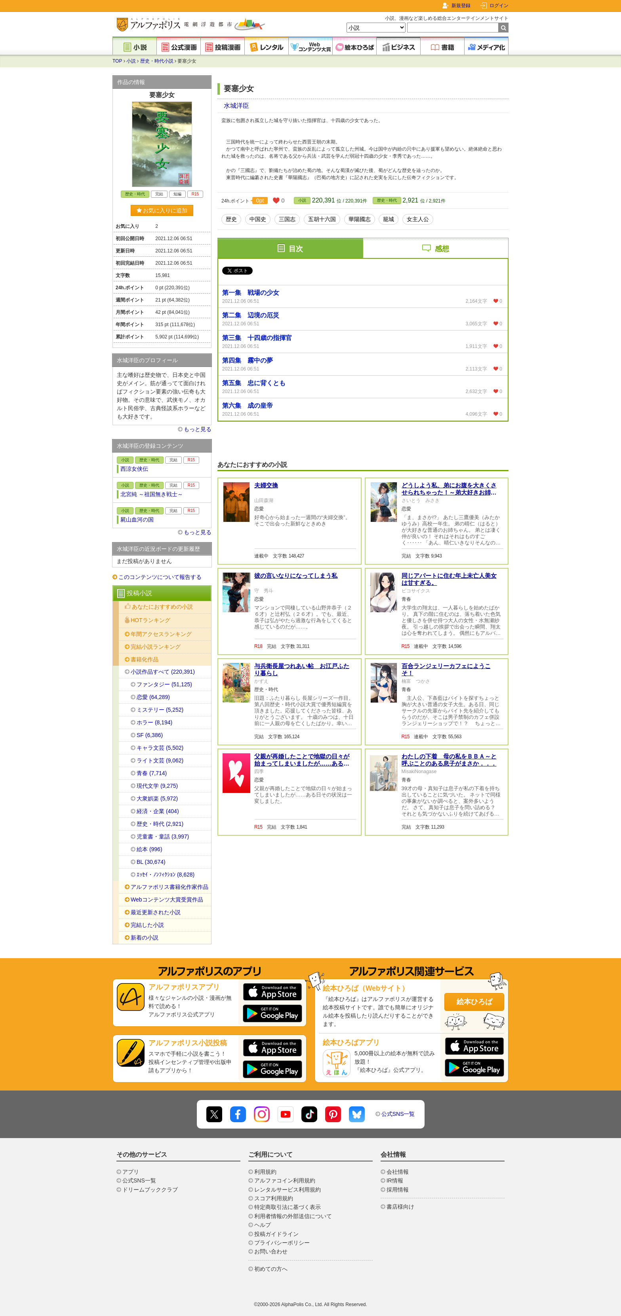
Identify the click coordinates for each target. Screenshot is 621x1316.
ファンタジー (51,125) (164, 684)
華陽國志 (360, 219)
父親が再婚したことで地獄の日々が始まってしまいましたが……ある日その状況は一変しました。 (301, 763)
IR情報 (395, 1180)
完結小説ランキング (156, 647)
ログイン (499, 5)
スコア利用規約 (273, 1198)
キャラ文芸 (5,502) (160, 748)
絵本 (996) (149, 849)
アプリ (130, 1172)
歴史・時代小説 (156, 61)
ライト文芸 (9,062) (160, 760)
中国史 (258, 219)
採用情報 (398, 1189)
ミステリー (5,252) (160, 710)
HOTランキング (150, 620)
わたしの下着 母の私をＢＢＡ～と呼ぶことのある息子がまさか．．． (449, 760)
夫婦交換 (266, 485)
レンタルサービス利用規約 (287, 1189)
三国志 (287, 219)
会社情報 (398, 1172)
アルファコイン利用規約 (284, 1180)
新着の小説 (144, 937)
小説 (131, 61)
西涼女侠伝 (134, 469)
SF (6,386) (150, 735)
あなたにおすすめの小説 (162, 607)
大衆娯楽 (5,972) (157, 798)
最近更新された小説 (156, 912)
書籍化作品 (144, 659)
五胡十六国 (322, 219)
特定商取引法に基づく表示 (287, 1207)
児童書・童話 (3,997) (163, 836)
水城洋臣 (236, 105)
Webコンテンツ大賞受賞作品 (167, 899)
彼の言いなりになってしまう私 (295, 575)
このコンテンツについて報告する (160, 577)
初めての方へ (271, 1269)
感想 (442, 249)
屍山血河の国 (137, 519)
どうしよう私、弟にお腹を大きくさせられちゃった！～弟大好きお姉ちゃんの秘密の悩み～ (449, 492)
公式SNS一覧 (398, 1114)
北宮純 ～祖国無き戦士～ (151, 494)
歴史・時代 (387, 200)
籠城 (388, 219)
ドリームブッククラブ (150, 1189)
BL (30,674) (151, 862)
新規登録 (461, 5)
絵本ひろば (474, 1002)
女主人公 (418, 219)
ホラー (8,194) (154, 722)
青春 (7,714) (152, 773)
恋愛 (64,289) (153, 697)
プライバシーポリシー (282, 1243)
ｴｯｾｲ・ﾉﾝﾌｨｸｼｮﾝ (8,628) (165, 874)
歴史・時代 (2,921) (160, 824)
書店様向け (400, 1206)
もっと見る (197, 429)
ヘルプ (262, 1225)
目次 (296, 249)
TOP (117, 61)
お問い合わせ (271, 1251)
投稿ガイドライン (276, 1234)
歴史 (231, 219)
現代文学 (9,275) (157, 786)
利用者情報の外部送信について (293, 1216)
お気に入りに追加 (162, 210)
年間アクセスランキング (161, 634)
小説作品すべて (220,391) (163, 672)
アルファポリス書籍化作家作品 (169, 887)
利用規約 (265, 1172)
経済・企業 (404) (158, 811)
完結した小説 (147, 925)
